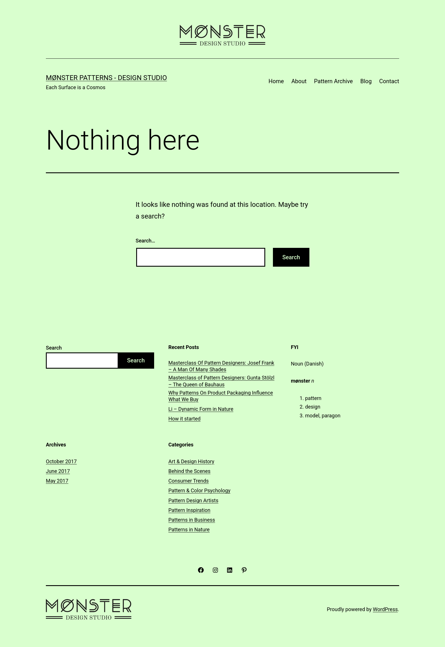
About (299, 81)
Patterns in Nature (189, 529)
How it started (184, 419)
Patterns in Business (191, 520)
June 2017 (58, 471)
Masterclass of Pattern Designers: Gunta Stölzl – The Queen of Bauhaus (221, 381)
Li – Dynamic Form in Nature (200, 409)
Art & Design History (191, 461)
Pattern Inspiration (189, 510)
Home (276, 81)
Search (54, 348)
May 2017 (57, 481)
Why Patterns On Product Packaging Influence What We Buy (220, 396)
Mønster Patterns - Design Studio (106, 78)
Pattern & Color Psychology (199, 490)
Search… (145, 241)
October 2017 (61, 461)
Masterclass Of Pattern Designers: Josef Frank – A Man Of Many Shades (221, 366)
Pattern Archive (333, 81)
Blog (366, 81)
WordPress (385, 609)
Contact (389, 81)
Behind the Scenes (189, 471)
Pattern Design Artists (193, 500)
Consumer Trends (188, 481)
